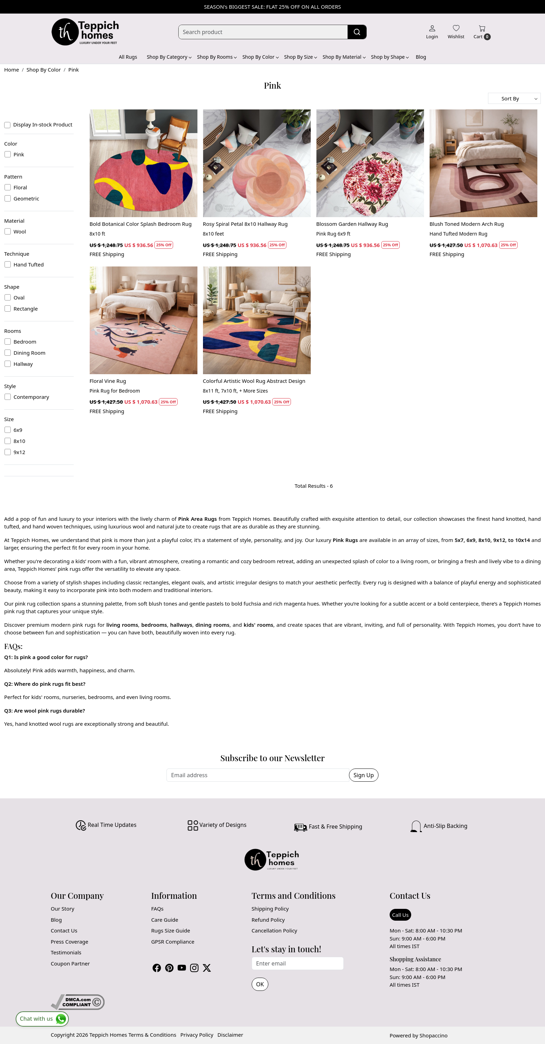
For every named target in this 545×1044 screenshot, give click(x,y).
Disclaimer (230, 1034)
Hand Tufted (29, 264)
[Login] (432, 32)
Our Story (62, 908)
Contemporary (31, 397)
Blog (421, 57)
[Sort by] (514, 98)
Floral (20, 187)
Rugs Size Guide (170, 930)
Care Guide (164, 919)
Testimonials (66, 952)
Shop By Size (300, 57)
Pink (19, 154)
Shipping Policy (270, 908)
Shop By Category (169, 57)
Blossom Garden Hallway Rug (352, 223)
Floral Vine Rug (108, 380)
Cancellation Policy (274, 930)
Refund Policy (268, 919)
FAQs (157, 908)
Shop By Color (260, 57)
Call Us (400, 914)
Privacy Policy (196, 1034)
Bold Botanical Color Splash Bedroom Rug (141, 223)
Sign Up (363, 775)
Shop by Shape (390, 57)
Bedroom (25, 341)
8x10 (19, 441)
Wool (20, 231)
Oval (19, 297)
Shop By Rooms (216, 57)
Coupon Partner (70, 963)
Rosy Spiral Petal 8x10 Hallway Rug (245, 223)
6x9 (18, 430)
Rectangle (26, 308)
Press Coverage (69, 941)
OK (260, 984)
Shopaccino (434, 1035)
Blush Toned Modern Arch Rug (467, 223)
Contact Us (64, 930)
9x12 (19, 452)
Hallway (23, 364)
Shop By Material (344, 57)
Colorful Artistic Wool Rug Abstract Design (254, 380)
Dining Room (30, 353)
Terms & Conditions (152, 1034)
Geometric (26, 198)
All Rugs (128, 57)
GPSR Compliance (172, 941)
